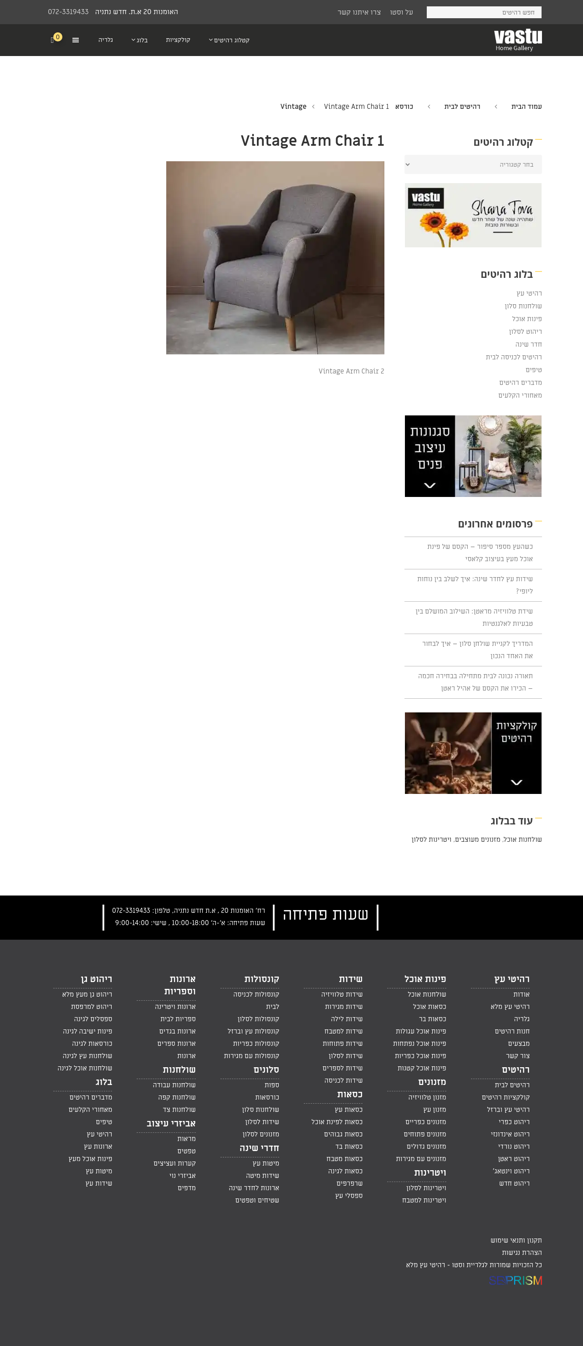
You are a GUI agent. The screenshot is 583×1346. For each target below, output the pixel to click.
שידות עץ (99, 1183)
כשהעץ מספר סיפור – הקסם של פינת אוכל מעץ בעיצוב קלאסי (480, 552)
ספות (272, 1085)
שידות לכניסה (343, 1080)
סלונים (266, 1070)
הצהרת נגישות (522, 1252)
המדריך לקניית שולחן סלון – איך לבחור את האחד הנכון (477, 649)
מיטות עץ (266, 1163)
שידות (351, 979)
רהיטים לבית (462, 106)
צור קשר (518, 1055)
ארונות (186, 1055)
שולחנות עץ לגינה (88, 1055)
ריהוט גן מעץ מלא (87, 994)
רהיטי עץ (529, 293)
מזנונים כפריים (425, 1121)
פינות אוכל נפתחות (419, 1043)
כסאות (350, 1094)
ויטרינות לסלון (432, 839)
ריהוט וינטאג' (511, 1171)
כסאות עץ (349, 1109)
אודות (521, 994)
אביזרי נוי (182, 1175)
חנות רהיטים (512, 1031)
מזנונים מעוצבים (477, 839)
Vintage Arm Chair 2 (351, 371)
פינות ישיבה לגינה (87, 1031)
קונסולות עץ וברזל (253, 1031)
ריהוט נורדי (514, 1146)
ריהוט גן (96, 979)
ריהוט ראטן (514, 1158)
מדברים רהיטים (520, 382)
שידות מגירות (344, 1006)
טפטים (186, 1151)
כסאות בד (349, 1146)
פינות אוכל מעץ (90, 1158)
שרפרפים (350, 1183)
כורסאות (267, 1097)
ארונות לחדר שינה (254, 1187)
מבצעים (519, 1043)
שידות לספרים (342, 1068)
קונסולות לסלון (258, 1019)
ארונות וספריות (179, 985)
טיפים (534, 369)
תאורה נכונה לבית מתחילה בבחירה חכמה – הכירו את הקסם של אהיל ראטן (475, 682)
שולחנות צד (179, 1109)
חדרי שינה (259, 1148)
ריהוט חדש (514, 1183)
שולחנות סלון (523, 306)
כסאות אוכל (429, 1006)
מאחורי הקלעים (520, 395)
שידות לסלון (346, 1055)
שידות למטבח (343, 1031)
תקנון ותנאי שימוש (516, 1240)
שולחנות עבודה (174, 1085)
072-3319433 (68, 12)
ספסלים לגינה (93, 1019)
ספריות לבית (178, 1019)
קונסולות (262, 979)
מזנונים (432, 1082)
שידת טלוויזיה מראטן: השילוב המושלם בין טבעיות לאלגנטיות (474, 617)
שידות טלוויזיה (342, 994)
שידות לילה (347, 1019)
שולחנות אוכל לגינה (84, 1068)
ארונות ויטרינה (175, 1006)
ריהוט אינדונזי (510, 1134)
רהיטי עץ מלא (510, 1006)
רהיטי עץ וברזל (508, 1109)
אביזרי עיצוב (171, 1124)
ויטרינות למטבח (424, 1200)
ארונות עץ (98, 1146)
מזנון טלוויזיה (427, 1097)
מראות (186, 1138)
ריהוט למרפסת (92, 1006)
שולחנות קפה (177, 1097)
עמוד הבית (526, 106)
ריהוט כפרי (514, 1121)
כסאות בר (432, 1019)
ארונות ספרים (176, 1043)
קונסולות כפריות (256, 1043)
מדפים (187, 1187)
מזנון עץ (434, 1109)
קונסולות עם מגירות (251, 1055)
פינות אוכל (527, 318)
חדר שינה (529, 344)
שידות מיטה (262, 1175)
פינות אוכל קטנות (422, 1068)
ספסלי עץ (349, 1195)
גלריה (522, 1019)
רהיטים (516, 1070)
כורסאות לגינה (92, 1043)
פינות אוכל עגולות (421, 1031)
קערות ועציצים (174, 1163)
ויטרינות (430, 1173)
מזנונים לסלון (261, 1134)
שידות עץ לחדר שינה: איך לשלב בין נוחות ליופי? (475, 585)
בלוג (104, 1082)
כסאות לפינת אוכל (337, 1121)
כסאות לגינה (345, 1171)
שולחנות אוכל (523, 839)
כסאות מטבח (345, 1158)
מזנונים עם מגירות (421, 1158)
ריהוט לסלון (525, 331)
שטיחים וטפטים (257, 1200)
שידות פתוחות (342, 1043)
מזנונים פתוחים (425, 1134)
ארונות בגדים (177, 1031)
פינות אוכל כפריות (420, 1055)
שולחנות (179, 1070)
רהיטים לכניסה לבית (514, 357)
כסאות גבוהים (343, 1134)
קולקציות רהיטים (506, 1097)
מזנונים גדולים (426, 1146)
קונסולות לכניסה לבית (256, 1000)
